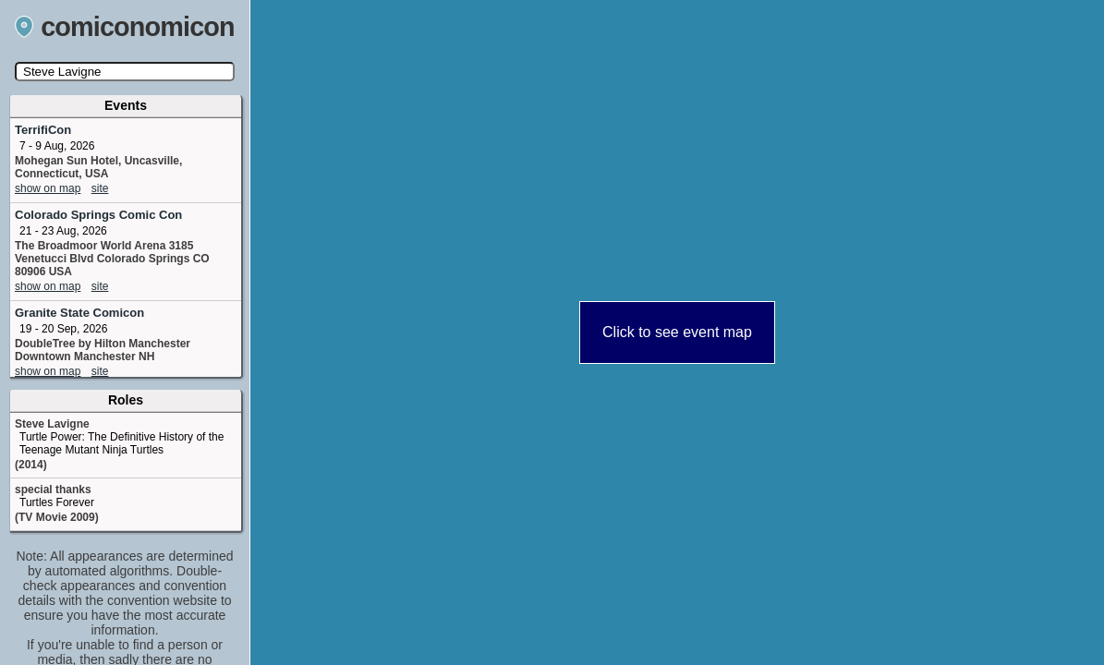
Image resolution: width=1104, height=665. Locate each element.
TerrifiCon (43, 130)
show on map (47, 188)
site (100, 188)
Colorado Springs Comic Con (98, 215)
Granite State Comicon (79, 313)
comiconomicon (125, 27)
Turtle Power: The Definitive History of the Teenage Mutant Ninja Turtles (121, 443)
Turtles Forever (56, 502)
